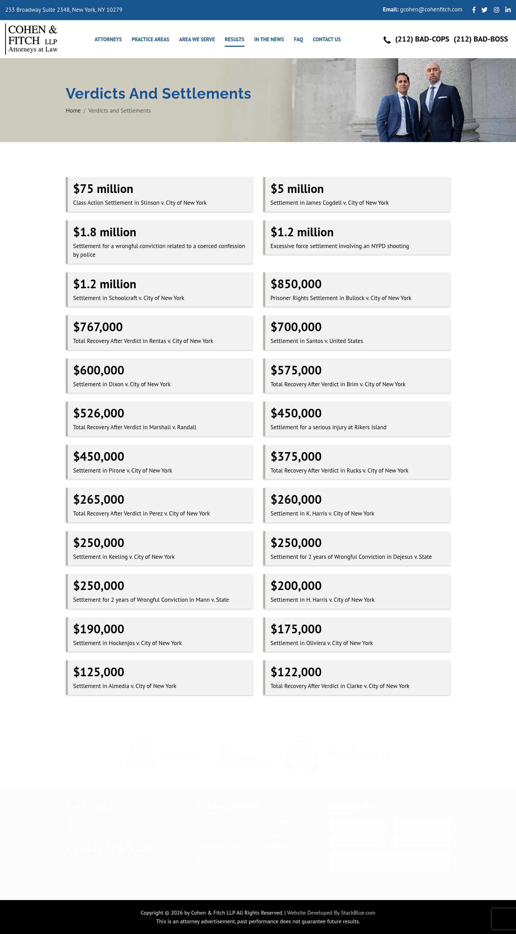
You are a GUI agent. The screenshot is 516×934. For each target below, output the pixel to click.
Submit (347, 885)
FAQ (298, 39)
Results (234, 39)
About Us (210, 820)
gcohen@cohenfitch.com (431, 9)
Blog (204, 855)
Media (267, 832)
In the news (269, 39)
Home (73, 110)
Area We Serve (197, 39)
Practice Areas (150, 39)
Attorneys (108, 39)
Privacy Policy (276, 820)
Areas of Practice (219, 843)
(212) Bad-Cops (422, 39)
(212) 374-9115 (114, 845)
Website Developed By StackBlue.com (331, 912)
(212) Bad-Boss (481, 39)
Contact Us (327, 39)
